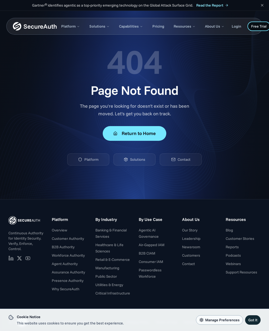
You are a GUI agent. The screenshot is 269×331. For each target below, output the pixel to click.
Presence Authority (68, 280)
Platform (70, 26)
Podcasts (233, 255)
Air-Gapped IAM (151, 244)
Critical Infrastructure (112, 293)
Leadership (191, 238)
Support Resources (241, 272)
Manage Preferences (219, 320)
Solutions (99, 26)
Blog (229, 230)
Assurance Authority (68, 272)
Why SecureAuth (65, 289)
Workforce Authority (68, 255)
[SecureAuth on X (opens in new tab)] (19, 258)
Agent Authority (65, 263)
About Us (214, 26)
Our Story (190, 230)
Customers (191, 255)
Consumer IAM (151, 261)
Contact (180, 159)
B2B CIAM (147, 253)
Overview (59, 230)
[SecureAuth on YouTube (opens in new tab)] (27, 258)
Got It (252, 320)
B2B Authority (63, 247)
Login (236, 26)
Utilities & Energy (109, 284)
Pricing (158, 26)
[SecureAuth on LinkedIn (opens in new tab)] (11, 258)
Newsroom (191, 247)
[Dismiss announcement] (262, 5)
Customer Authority (68, 238)
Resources (184, 26)
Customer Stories (240, 238)
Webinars (233, 263)
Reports (232, 247)
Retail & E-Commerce (112, 259)
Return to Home (134, 133)
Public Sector (106, 276)
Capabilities (131, 26)
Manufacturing (107, 268)
